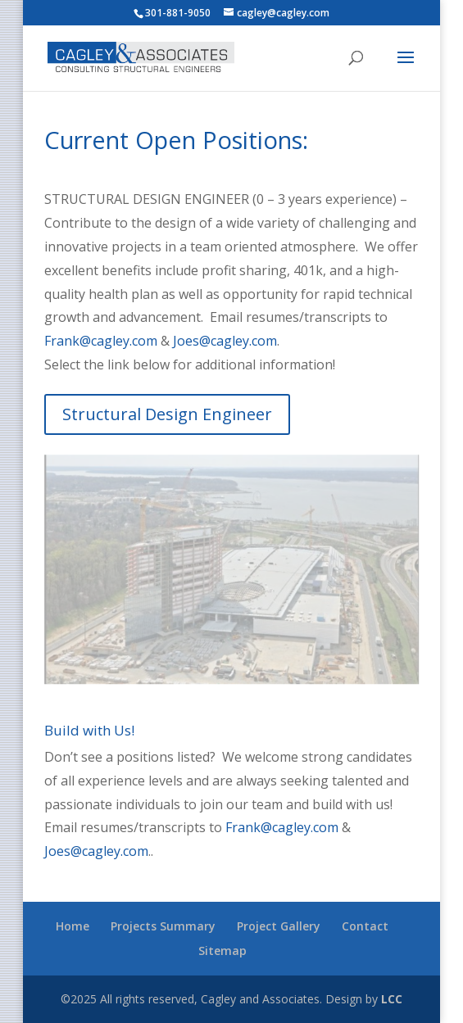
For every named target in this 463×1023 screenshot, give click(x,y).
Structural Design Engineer (167, 414)
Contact (365, 926)
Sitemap (222, 950)
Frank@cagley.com (100, 341)
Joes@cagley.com (225, 341)
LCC (391, 999)
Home (72, 926)
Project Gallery (278, 926)
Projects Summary (163, 926)
